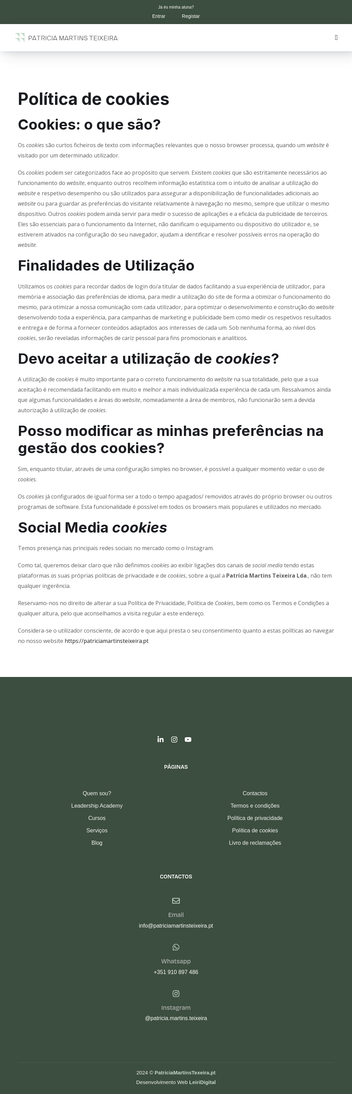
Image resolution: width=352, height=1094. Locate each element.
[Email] (176, 901)
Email (176, 915)
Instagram (175, 1007)
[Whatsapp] (176, 947)
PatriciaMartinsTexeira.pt (185, 1072)
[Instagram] (176, 993)
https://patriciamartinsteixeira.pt (106, 641)
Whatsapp (176, 961)
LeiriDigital (202, 1082)
